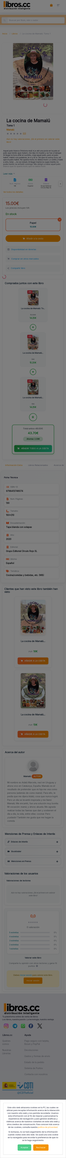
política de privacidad (47, 1127)
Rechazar (41, 1147)
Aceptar (24, 1147)
